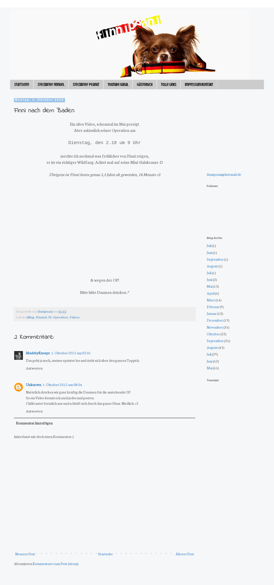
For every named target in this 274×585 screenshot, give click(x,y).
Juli (209, 245)
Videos (74, 317)
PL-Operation (58, 317)
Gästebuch (144, 84)
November (215, 327)
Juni (209, 252)
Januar (212, 313)
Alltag (30, 317)
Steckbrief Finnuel (51, 84)
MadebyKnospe (38, 352)
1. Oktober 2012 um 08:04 (62, 384)
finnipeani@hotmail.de (224, 174)
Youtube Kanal (118, 84)
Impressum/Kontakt (199, 84)
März (211, 299)
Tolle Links (168, 84)
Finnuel (41, 317)
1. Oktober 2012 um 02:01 (71, 352)
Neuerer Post (25, 553)
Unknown (33, 384)
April (210, 293)
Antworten (34, 368)
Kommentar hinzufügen (34, 422)
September (215, 259)
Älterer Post (185, 553)
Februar (213, 306)
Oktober (213, 333)
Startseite (21, 84)
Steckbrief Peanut (86, 84)
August (212, 265)
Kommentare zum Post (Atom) (55, 563)
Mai (209, 286)
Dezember (215, 320)
